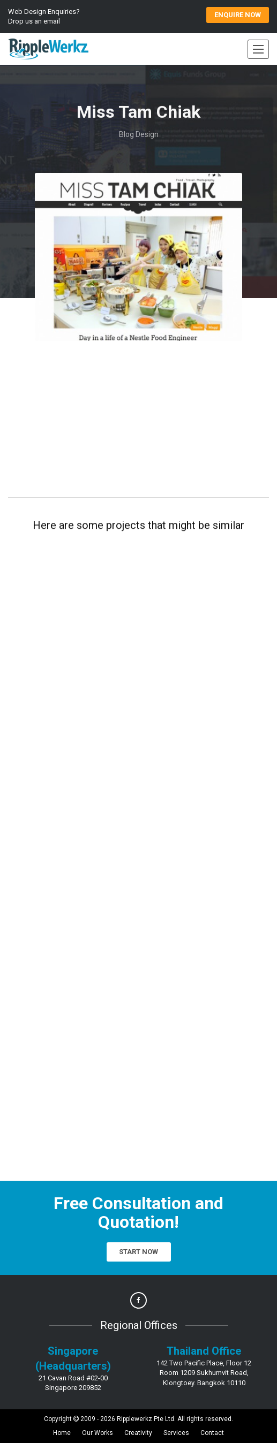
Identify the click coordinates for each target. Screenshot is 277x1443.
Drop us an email (34, 21)
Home (62, 1433)
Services (176, 1433)
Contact (212, 1433)
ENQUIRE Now (237, 15)
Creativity (138, 1433)
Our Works (97, 1433)
